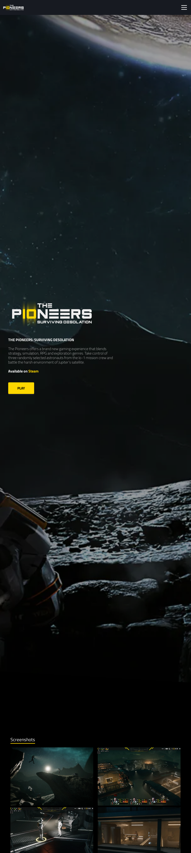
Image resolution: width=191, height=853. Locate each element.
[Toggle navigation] (184, 7)
